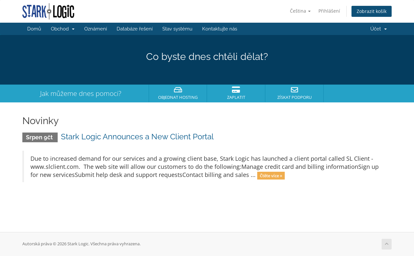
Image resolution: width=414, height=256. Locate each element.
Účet (378, 29)
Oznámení (95, 29)
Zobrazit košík (371, 11)
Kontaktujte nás (219, 29)
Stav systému (177, 29)
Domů (34, 29)
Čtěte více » (271, 175)
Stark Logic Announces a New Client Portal (137, 136)
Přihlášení (329, 11)
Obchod (63, 29)
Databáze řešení (135, 29)
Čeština (300, 11)
